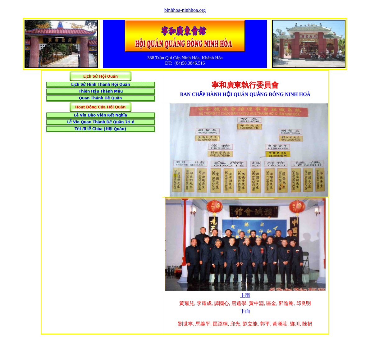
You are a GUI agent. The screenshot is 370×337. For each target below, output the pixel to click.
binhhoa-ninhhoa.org (185, 10)
